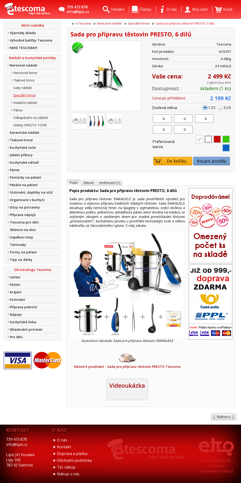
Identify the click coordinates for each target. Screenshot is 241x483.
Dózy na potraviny (25, 207)
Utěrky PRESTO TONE (30, 125)
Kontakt (64, 446)
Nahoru (223, 416)
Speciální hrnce (24, 95)
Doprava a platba (72, 453)
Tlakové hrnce (24, 80)
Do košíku (170, 161)
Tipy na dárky (21, 259)
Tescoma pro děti (24, 222)
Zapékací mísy (21, 237)
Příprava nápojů (23, 215)
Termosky (18, 244)
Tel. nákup (66, 467)
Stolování (17, 299)
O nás (62, 440)
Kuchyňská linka (23, 322)
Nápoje (15, 314)
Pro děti (16, 337)
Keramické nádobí (24, 132)
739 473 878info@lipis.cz (78, 9)
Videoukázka (127, 385)
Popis (73, 182)
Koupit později (211, 161)
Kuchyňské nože (23, 147)
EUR (227, 107)
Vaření (15, 277)
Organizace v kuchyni (27, 200)
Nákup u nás (68, 473)
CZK (212, 107)
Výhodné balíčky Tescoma (31, 40)
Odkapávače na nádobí (30, 117)
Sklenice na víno (23, 229)
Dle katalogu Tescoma (32, 269)
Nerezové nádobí (23, 65)
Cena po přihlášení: (169, 98)
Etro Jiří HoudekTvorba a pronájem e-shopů (216, 466)
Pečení (15, 284)
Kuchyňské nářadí (24, 162)
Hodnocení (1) (109, 182)
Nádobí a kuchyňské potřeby (32, 58)
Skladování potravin (26, 329)
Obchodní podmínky (74, 460)
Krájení (15, 292)
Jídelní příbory (21, 155)
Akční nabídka (32, 25)
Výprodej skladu (23, 33)
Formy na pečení (23, 252)
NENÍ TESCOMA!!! (23, 48)
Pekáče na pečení (24, 185)
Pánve (18, 110)
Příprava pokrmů (23, 307)
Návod (88, 182)
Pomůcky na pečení (25, 177)
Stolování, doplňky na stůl (31, 192)
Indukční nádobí (25, 102)
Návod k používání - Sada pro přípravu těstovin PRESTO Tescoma (127, 360)
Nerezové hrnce (25, 73)
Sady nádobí (22, 87)
